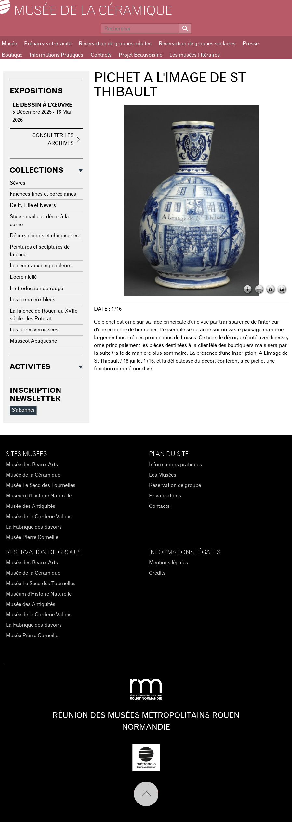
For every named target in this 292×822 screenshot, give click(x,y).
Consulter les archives (52, 139)
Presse (251, 43)
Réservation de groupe (175, 485)
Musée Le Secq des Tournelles (40, 485)
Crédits (157, 573)
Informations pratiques (175, 464)
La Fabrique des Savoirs (34, 527)
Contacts (101, 55)
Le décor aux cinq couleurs (41, 265)
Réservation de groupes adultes (115, 43)
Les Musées (162, 475)
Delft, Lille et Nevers (33, 205)
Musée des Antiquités (30, 506)
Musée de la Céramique (93, 11)
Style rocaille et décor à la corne (39, 220)
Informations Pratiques (56, 55)
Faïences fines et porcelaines (43, 194)
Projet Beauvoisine (140, 55)
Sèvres (17, 183)
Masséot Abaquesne (33, 341)
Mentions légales (168, 562)
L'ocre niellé (23, 277)
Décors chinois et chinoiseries (44, 235)
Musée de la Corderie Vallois (39, 516)
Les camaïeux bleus (32, 299)
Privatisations (165, 495)
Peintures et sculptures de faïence (40, 250)
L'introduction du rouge (36, 288)
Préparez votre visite (47, 43)
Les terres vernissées (34, 329)
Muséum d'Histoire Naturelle (39, 495)
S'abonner (23, 410)
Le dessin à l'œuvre (42, 105)
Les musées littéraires (194, 55)
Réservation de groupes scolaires (197, 43)
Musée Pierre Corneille (32, 537)
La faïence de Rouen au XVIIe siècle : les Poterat (43, 314)
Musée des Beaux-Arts (32, 464)
